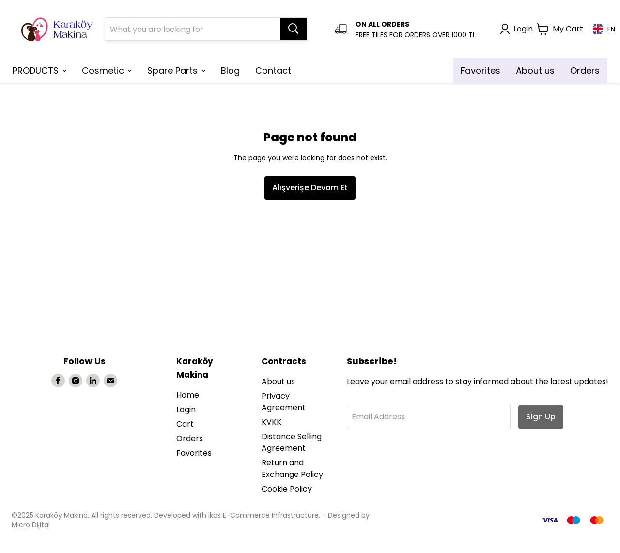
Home (187, 394)
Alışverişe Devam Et (310, 187)
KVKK (271, 422)
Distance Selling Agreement (292, 442)
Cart (185, 424)
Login (186, 409)
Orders (189, 438)
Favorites (194, 453)
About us (278, 381)
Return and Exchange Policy (292, 468)
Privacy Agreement (284, 401)
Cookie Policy (287, 488)
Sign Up (541, 416)
